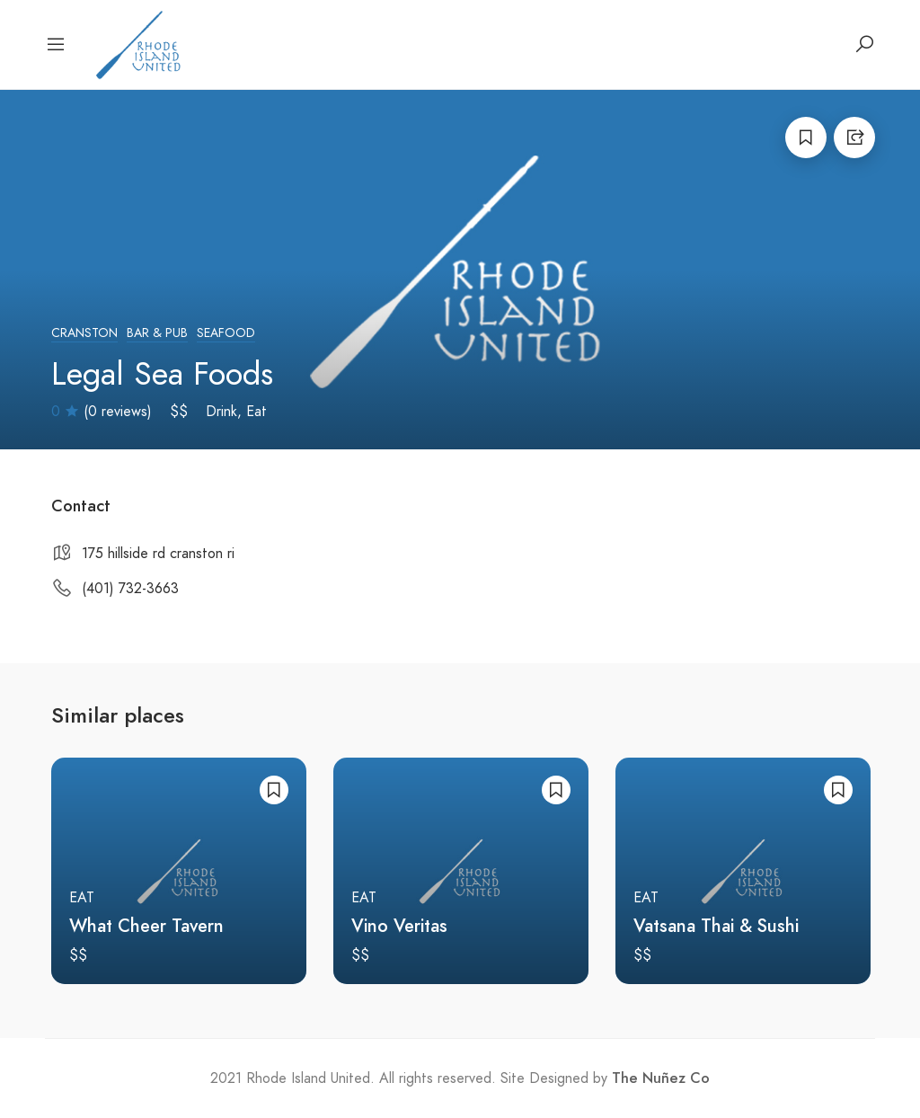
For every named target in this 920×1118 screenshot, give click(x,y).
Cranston (84, 333)
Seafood (226, 333)
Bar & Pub (157, 333)
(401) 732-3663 (130, 589)
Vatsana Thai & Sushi (716, 925)
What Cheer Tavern (146, 925)
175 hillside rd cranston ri (158, 553)
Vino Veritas (399, 925)
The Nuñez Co (661, 1078)
